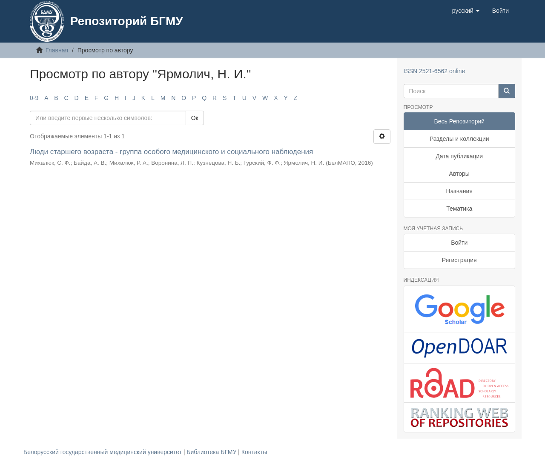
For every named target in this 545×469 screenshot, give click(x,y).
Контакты (254, 452)
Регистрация (459, 260)
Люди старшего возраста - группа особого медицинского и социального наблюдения (171, 152)
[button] (466, 10)
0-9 (34, 97)
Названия (459, 191)
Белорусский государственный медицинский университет (103, 452)
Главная (57, 50)
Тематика (459, 208)
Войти (459, 242)
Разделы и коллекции (459, 138)
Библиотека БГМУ (212, 452)
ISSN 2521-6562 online (434, 71)
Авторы (459, 173)
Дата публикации (459, 156)
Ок (194, 117)
